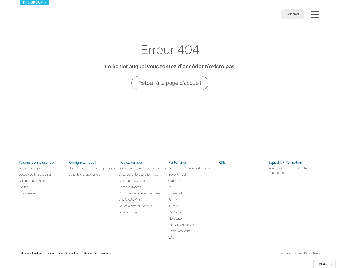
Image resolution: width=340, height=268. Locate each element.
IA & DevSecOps (130, 199)
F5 (170, 187)
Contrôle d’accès (130, 187)
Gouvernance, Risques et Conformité (143, 168)
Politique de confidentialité (62, 253)
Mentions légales (30, 253)
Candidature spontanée (84, 174)
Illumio (173, 206)
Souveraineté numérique (135, 206)
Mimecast (175, 212)
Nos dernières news (32, 181)
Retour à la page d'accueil (170, 83)
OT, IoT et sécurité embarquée (139, 193)
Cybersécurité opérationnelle (138, 174)
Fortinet (173, 199)
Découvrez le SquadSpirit (36, 174)
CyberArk (174, 181)
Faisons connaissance (36, 162)
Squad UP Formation (285, 162)
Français (321, 263)
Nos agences (28, 193)
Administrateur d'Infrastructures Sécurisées (289, 171)
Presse (23, 187)
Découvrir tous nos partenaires (189, 168)
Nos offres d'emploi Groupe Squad (92, 168)
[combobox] (324, 264)
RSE (221, 162)
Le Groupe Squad (31, 168)
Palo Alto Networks (181, 225)
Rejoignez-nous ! (82, 162)
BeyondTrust (177, 174)
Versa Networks (179, 231)
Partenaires (177, 162)
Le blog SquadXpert (132, 212)
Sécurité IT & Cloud (132, 181)
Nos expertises (131, 162)
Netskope (175, 218)
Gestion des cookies (96, 253)
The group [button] (33, 2)
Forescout (175, 193)
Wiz (171, 237)
